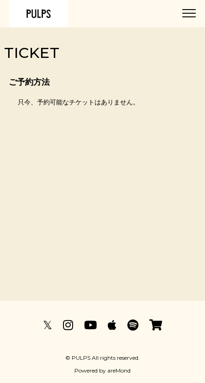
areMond (119, 370)
